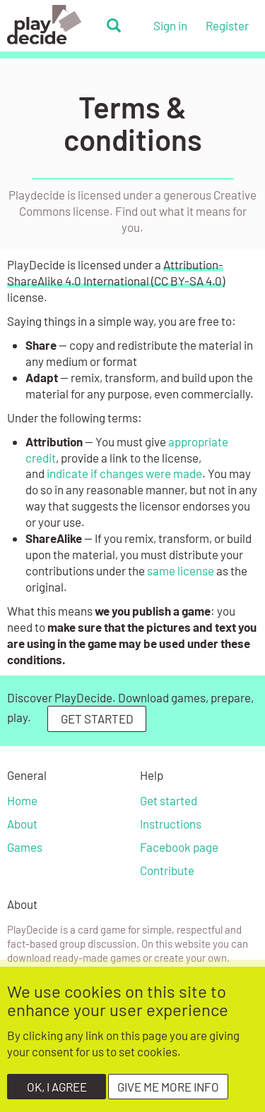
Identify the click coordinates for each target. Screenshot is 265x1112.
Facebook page (179, 847)
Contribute (167, 870)
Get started (168, 800)
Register (227, 25)
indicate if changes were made (124, 473)
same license (180, 570)
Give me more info (168, 1094)
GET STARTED (97, 718)
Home (22, 800)
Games (24, 847)
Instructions (170, 824)
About (22, 824)
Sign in (170, 25)
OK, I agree (57, 1094)
